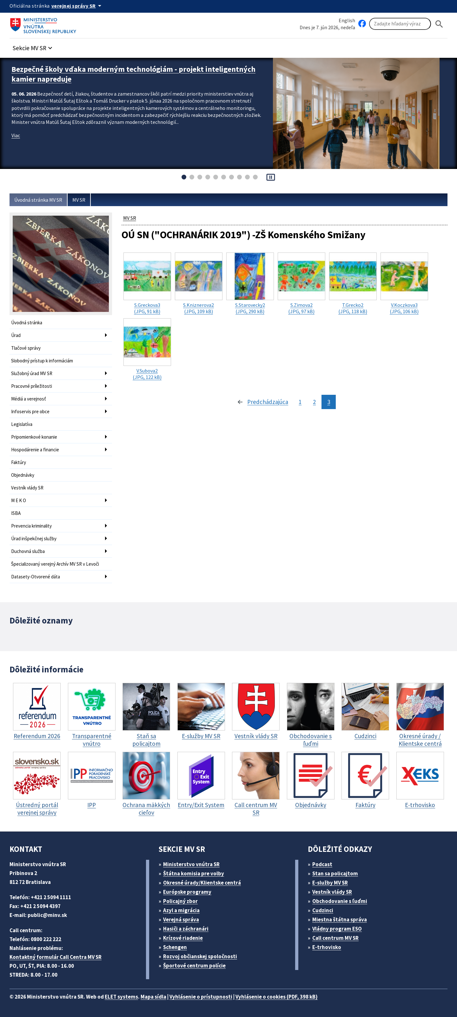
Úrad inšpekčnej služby (33, 538)
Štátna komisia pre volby (193, 873)
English (347, 20)
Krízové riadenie (183, 937)
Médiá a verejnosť (28, 399)
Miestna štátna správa (339, 919)
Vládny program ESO (337, 928)
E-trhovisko (326, 947)
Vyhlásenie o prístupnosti (200, 996)
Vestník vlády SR (27, 488)
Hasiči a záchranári (186, 928)
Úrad (16, 335)
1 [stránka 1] (300, 402)
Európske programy (187, 891)
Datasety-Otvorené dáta (35, 577)
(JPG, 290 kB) (250, 283)
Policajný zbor (180, 901)
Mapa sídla (153, 996)
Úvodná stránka (26, 323)
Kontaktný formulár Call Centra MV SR (56, 956)
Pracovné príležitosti (31, 386)
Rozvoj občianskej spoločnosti (200, 956)
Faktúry (18, 462)
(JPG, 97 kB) (301, 283)
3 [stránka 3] (328, 402)
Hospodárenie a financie (35, 450)
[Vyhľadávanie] (400, 24)
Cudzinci (322, 910)
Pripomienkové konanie (34, 437)
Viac (15, 135)
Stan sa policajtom (335, 873)
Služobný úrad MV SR (31, 373)
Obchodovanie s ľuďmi (339, 901)
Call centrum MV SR (335, 937)
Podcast (322, 864)
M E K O (18, 500)
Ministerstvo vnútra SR (191, 864)
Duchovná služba (28, 551)
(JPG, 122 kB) (147, 349)
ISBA (16, 513)
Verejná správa (181, 919)
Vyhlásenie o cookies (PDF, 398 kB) (276, 996)
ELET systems (121, 996)
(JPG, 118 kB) (353, 283)
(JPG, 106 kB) (404, 283)
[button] (33, 46)
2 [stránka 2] (314, 402)
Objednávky (22, 475)
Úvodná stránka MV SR (38, 200)
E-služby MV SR (330, 882)
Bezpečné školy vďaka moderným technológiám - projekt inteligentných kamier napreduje (133, 74)
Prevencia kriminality (31, 526)
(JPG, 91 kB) (147, 283)
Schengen (175, 947)
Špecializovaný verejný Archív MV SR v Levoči (55, 564)
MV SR (78, 200)
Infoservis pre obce (30, 411)
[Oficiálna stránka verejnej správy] (77, 6)
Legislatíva (21, 424)
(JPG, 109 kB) (198, 283)
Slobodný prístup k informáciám (42, 361)
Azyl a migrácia (181, 910)
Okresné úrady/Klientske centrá (202, 882)
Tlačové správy (26, 348)
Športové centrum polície (194, 965)
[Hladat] (439, 24)
